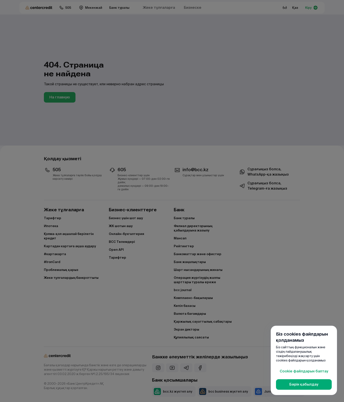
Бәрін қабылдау (303, 384)
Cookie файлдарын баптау (304, 371)
